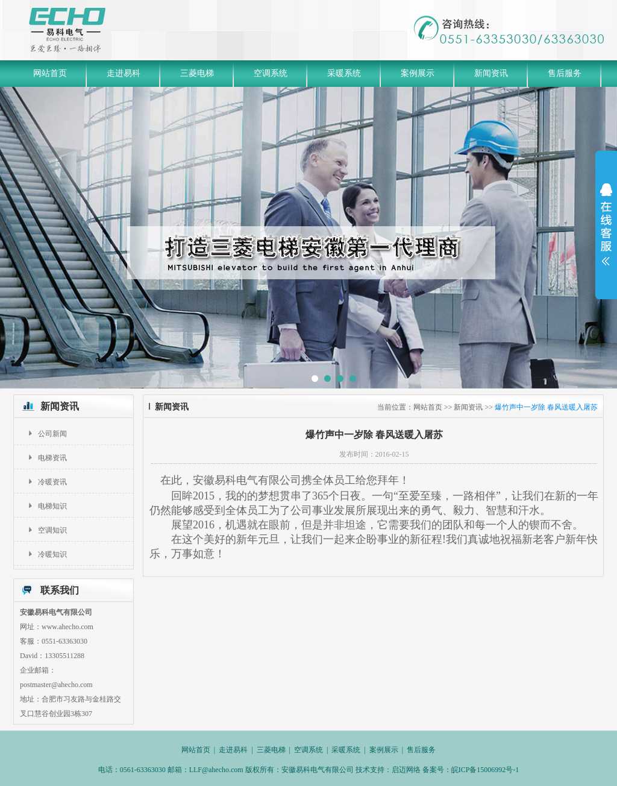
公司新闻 (52, 433)
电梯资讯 (52, 458)
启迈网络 (407, 769)
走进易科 (123, 73)
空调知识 (52, 530)
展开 (606, 224)
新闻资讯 (491, 73)
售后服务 (564, 73)
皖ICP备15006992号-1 (485, 769)
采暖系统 (344, 73)
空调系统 (270, 73)
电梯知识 (52, 506)
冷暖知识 (52, 554)
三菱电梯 (197, 73)
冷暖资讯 (52, 482)
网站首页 (50, 73)
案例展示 (417, 73)
